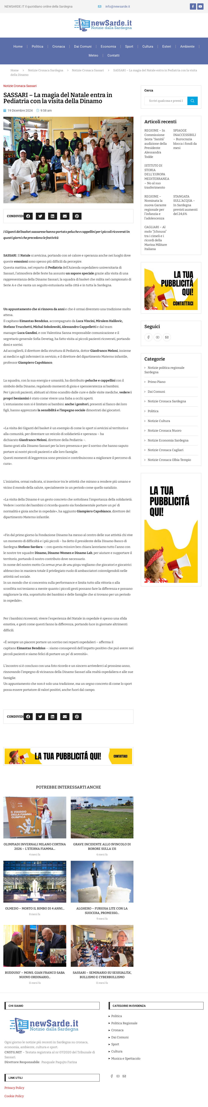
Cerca (192, 101)
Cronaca (58, 47)
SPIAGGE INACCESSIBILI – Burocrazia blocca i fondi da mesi (185, 139)
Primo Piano (156, 382)
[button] (28, 216)
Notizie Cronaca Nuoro (164, 431)
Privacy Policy (14, 1088)
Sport (129, 47)
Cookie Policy (14, 1096)
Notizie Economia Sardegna (168, 440)
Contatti (113, 55)
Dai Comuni (83, 47)
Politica (37, 47)
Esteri (166, 47)
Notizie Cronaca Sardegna (45, 70)
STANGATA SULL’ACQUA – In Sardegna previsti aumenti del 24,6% (185, 205)
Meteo (93, 55)
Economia (108, 47)
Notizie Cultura (159, 421)
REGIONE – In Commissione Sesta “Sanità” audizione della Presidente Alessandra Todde (155, 144)
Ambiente (187, 47)
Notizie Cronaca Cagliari (165, 450)
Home (18, 47)
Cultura (147, 47)
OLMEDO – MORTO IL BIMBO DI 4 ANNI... (34, 908)
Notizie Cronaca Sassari (88, 70)
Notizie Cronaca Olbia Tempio (169, 460)
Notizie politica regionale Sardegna (164, 370)
